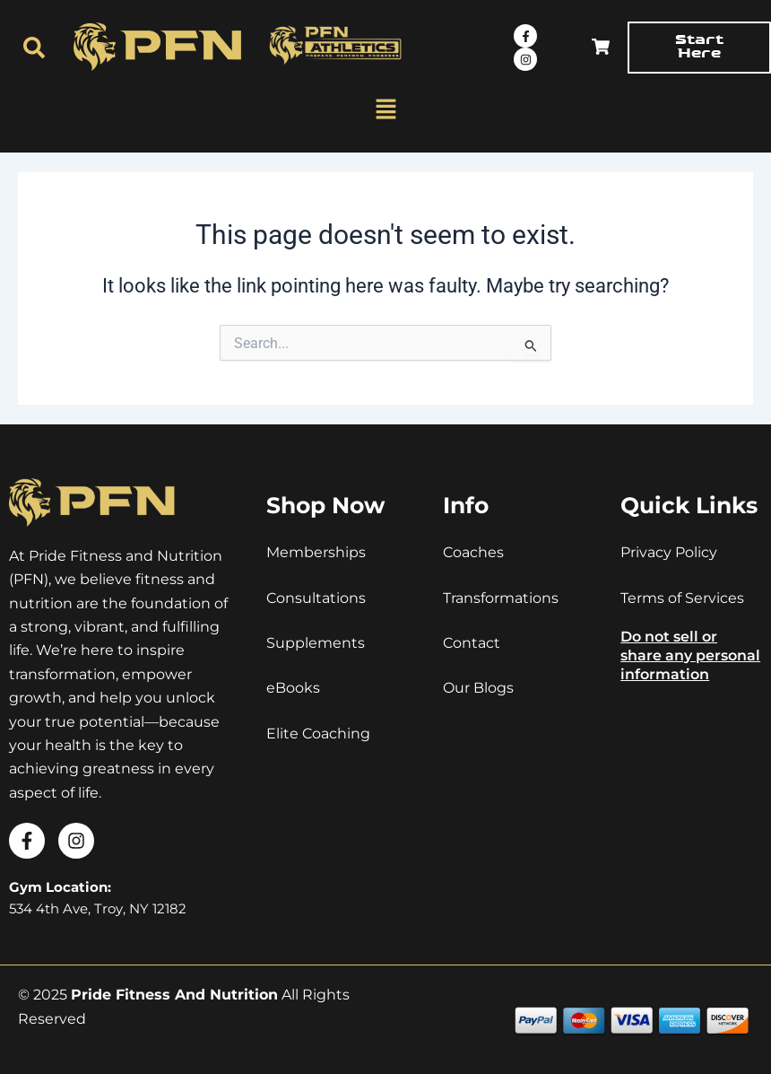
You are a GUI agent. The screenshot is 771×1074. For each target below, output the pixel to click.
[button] (385, 110)
